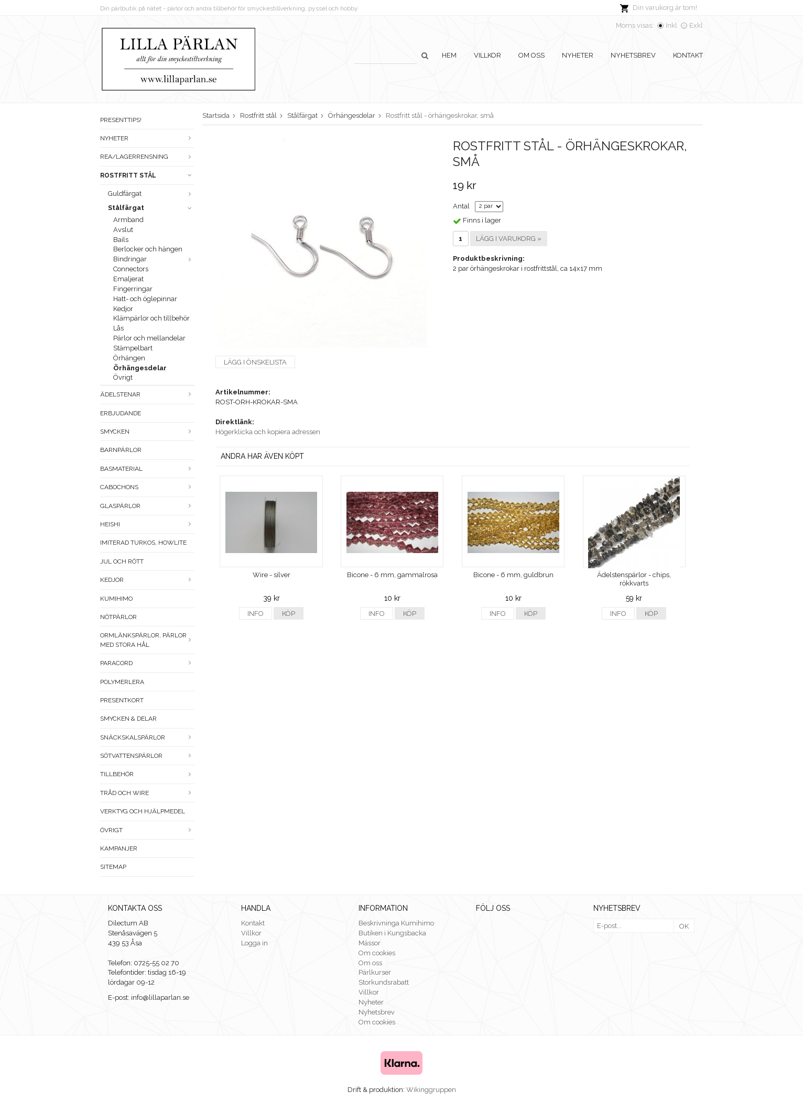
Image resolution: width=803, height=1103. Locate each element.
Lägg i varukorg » (508, 238)
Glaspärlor (147, 506)
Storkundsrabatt (384, 982)
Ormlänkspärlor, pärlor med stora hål (147, 640)
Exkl (696, 25)
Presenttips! (121, 120)
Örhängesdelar (140, 368)
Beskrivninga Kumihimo (396, 923)
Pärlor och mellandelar (149, 338)
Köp (288, 613)
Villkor (487, 55)
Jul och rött (122, 561)
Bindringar (153, 259)
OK (684, 926)
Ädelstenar (147, 394)
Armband (128, 220)
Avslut (123, 230)
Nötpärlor (118, 617)
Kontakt (688, 55)
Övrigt (123, 377)
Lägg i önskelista (255, 362)
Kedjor (123, 309)
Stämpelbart (133, 348)
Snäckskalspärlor (147, 737)
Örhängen (129, 358)
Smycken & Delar (128, 718)
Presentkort (122, 700)
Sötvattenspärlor (147, 755)
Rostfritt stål (147, 175)
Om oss (531, 55)
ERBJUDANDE (120, 413)
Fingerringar (133, 289)
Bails (120, 240)
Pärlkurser (375, 972)
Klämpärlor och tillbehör (151, 318)
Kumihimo (116, 598)
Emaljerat (128, 279)
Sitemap (113, 866)
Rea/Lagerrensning (147, 156)
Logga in (254, 943)
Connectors (130, 269)
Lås (118, 328)
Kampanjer (118, 848)
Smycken (147, 431)
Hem (449, 55)
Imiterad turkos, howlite (143, 542)
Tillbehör (147, 774)
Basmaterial (147, 468)
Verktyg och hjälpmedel (142, 811)
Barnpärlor (121, 450)
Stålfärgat (151, 208)
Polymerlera (122, 682)
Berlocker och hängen (147, 249)
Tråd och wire (147, 793)
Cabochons (147, 487)
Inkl (671, 25)
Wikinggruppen (431, 1090)
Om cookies (377, 953)
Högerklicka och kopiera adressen (267, 432)
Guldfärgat (151, 193)
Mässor (370, 943)
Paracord (147, 663)
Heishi (147, 524)
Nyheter (577, 55)
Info (255, 613)
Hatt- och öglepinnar (145, 299)
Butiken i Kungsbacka (392, 933)
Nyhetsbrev (633, 55)
